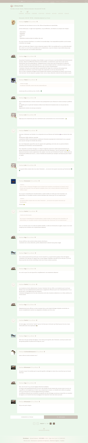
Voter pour (41, 12)
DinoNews (22, 1)
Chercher (60, 12)
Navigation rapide (44, 429)
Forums (21, 8)
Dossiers (46, 1)
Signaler (66, 12)
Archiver (54, 12)
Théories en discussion (29, 8)
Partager (48, 12)
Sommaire (21, 12)
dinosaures (38, 1)
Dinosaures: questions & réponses (40, 440)
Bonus (58, 1)
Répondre (27, 12)
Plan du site (64, 1)
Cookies (62, 440)
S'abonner (34, 12)
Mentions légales (54, 440)
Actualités (30, 1)
